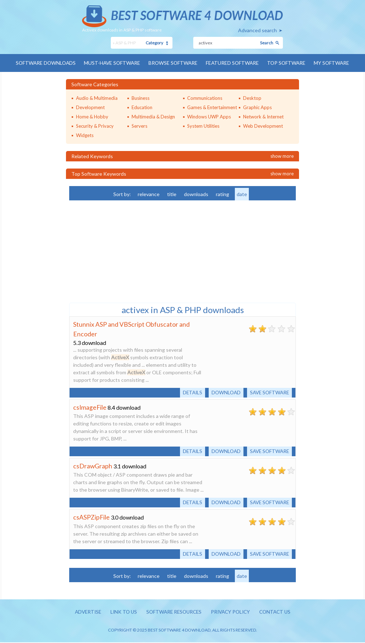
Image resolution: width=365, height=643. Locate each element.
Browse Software (173, 63)
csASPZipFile (91, 517)
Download (223, 392)
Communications (204, 98)
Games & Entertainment (212, 107)
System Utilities (203, 125)
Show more (282, 156)
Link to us (121, 612)
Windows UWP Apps (209, 116)
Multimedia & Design (153, 116)
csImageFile (90, 407)
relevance (149, 194)
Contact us (278, 612)
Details (189, 392)
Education (142, 107)
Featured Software (234, 63)
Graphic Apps (257, 107)
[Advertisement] (123, 250)
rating (222, 194)
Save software (268, 392)
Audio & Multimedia (97, 98)
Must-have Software (111, 63)
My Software (335, 63)
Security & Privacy (95, 125)
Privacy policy (232, 612)
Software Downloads (43, 63)
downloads (196, 194)
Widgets (85, 135)
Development (90, 107)
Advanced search (257, 30)
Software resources (173, 612)
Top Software (288, 63)
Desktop (252, 98)
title (171, 194)
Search (266, 42)
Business (141, 98)
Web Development (263, 125)
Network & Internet (263, 116)
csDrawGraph (93, 466)
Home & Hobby (92, 116)
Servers (139, 125)
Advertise (84, 612)
